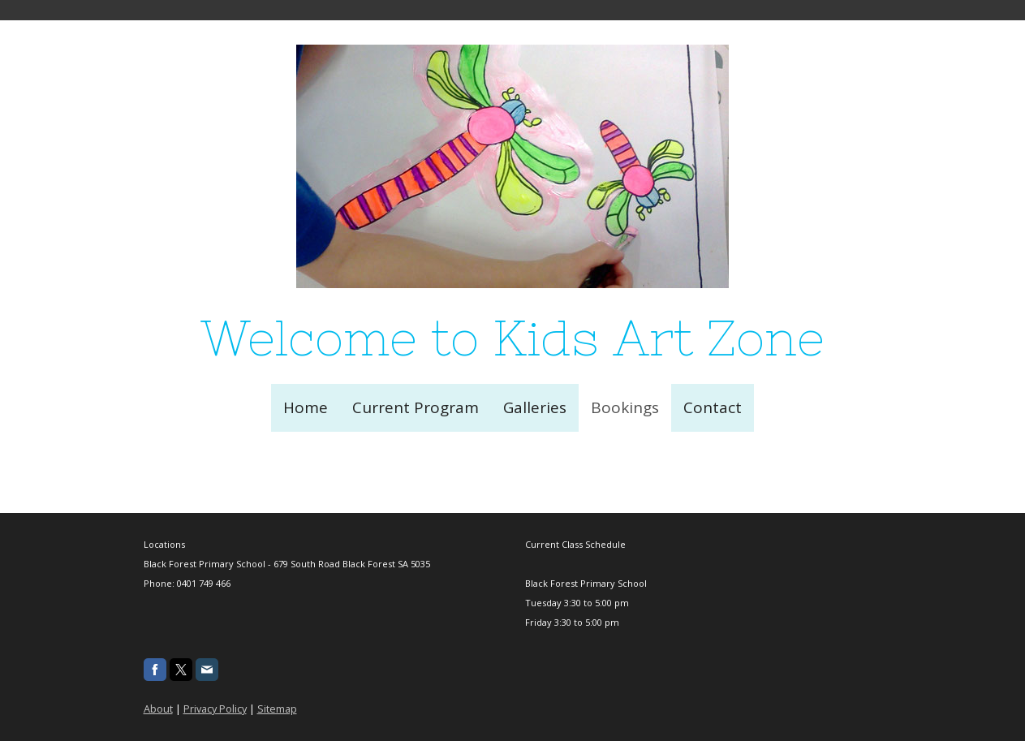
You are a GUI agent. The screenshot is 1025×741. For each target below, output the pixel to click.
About (158, 708)
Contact (712, 407)
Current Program (415, 407)
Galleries (534, 407)
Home (305, 407)
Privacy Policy (215, 708)
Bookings (625, 407)
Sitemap (277, 708)
